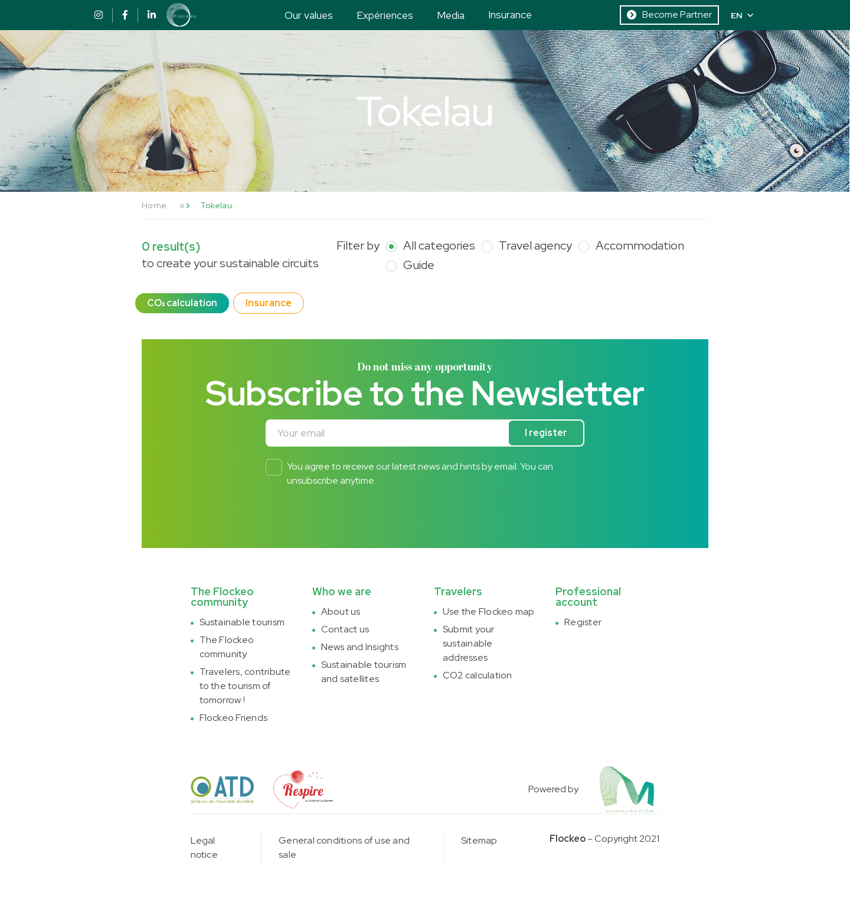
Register (582, 622)
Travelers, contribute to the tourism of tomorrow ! (245, 685)
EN (742, 15)
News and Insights (359, 647)
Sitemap (479, 840)
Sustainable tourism (242, 622)
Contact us (345, 629)
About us (341, 611)
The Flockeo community (227, 647)
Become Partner (669, 14)
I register (546, 433)
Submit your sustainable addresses (469, 643)
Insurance (510, 14)
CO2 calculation (477, 675)
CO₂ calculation (182, 303)
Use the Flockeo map (489, 611)
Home (154, 205)
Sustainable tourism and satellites (364, 671)
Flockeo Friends (234, 717)
